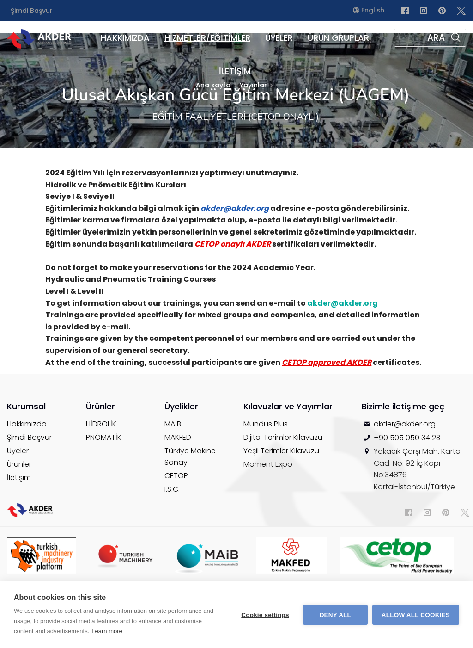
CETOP (176, 475)
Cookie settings (265, 614)
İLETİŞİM (235, 71)
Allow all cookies (416, 614)
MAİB (172, 424)
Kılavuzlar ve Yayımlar (288, 406)
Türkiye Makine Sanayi (190, 456)
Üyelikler (181, 406)
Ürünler (19, 464)
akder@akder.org (405, 424)
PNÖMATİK (103, 437)
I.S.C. (172, 489)
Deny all (335, 614)
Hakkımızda (27, 424)
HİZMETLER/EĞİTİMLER (207, 37)
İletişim (19, 477)
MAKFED (177, 437)
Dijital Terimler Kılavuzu (282, 437)
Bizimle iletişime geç (403, 406)
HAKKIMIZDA (125, 37)
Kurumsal (26, 406)
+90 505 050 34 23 (407, 437)
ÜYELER (279, 37)
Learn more (106, 631)
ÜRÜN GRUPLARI (339, 37)
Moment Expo (267, 464)
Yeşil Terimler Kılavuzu (281, 450)
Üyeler (18, 450)
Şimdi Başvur (32, 10)
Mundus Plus (265, 424)
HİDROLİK (101, 424)
